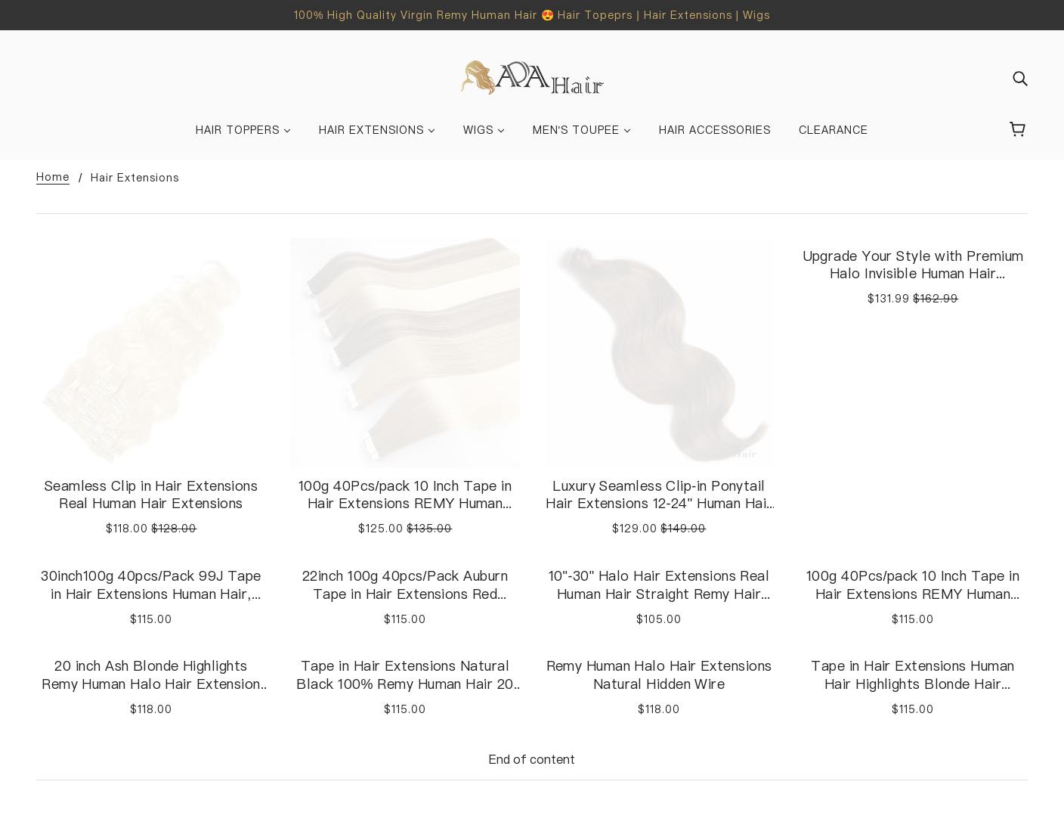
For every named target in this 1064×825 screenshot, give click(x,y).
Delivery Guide (583, 672)
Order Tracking (586, 745)
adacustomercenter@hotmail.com (132, 672)
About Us (316, 672)
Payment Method (592, 690)
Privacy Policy (836, 727)
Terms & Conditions (855, 690)
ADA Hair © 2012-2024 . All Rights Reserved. (159, 782)
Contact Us (577, 708)
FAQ (556, 727)
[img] (1020, 78)
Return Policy (835, 708)
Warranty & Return (850, 672)
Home (53, 177)
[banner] (532, 76)
